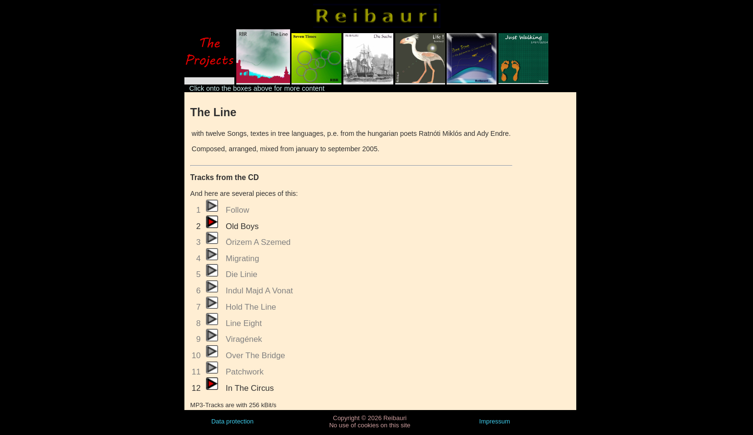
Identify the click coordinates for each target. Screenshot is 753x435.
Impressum (494, 421)
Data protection (232, 421)
